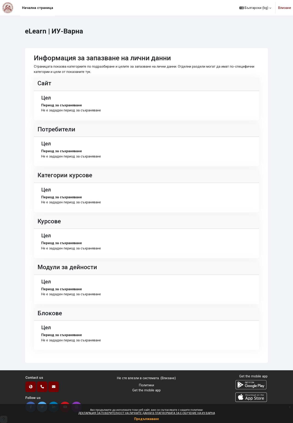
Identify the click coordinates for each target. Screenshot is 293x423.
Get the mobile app (146, 390)
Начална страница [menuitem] (37, 8)
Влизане (284, 8)
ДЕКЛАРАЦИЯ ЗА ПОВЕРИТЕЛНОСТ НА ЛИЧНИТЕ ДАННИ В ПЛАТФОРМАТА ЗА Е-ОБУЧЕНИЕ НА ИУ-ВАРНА (146, 413)
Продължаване (146, 419)
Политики (146, 385)
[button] (255, 8)
